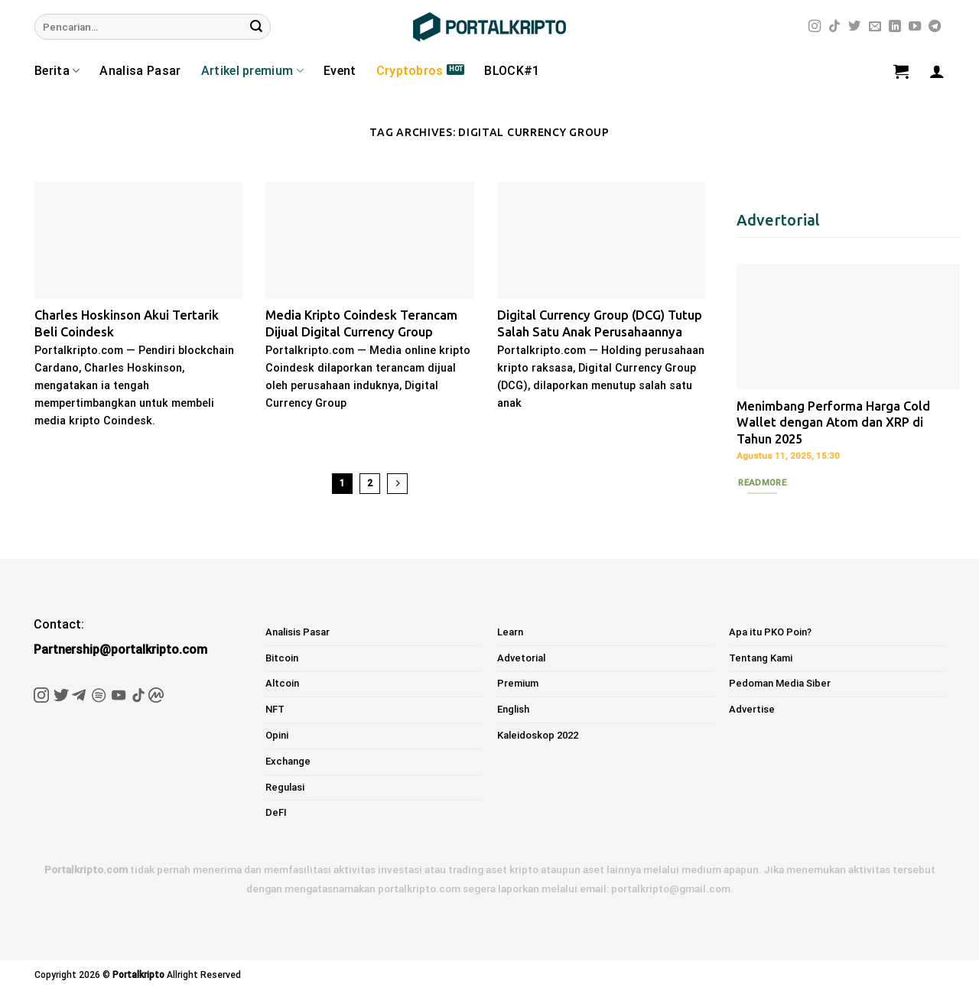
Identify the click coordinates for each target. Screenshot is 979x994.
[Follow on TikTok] (834, 27)
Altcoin (282, 683)
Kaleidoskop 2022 (537, 735)
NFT (275, 709)
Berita (57, 71)
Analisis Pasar (297, 632)
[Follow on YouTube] (915, 27)
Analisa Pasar (140, 70)
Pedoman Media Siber (780, 683)
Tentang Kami (760, 658)
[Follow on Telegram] (935, 27)
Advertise (752, 709)
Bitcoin (281, 658)
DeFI (276, 812)
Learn (510, 632)
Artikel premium (252, 71)
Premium (517, 683)
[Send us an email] (875, 27)
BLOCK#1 (511, 70)
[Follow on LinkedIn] (895, 27)
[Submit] (256, 27)
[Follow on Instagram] (814, 27)
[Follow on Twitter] (854, 27)
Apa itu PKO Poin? (770, 632)
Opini (276, 735)
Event (340, 70)
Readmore (762, 482)
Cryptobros (410, 70)
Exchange (288, 761)
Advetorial (521, 658)
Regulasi (284, 787)
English (513, 709)
